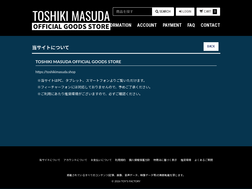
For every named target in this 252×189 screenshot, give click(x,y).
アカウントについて (75, 160)
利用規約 (120, 160)
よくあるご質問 (203, 160)
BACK (211, 46)
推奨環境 (186, 160)
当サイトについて (49, 160)
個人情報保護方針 (139, 160)
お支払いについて (101, 160)
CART (208, 11)
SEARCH (163, 11)
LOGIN (185, 11)
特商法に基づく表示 (165, 160)
